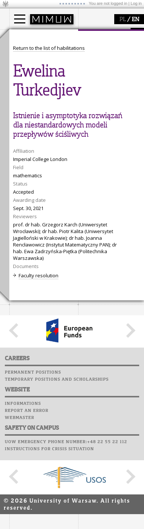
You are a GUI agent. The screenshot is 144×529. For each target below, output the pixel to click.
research (28, 174)
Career (19, 275)
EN (135, 20)
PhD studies (32, 64)
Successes (23, 289)
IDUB (24, 222)
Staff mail (24, 268)
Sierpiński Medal (37, 215)
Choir (17, 282)
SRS (42, 240)
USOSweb (21, 240)
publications (32, 202)
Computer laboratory (39, 254)
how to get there (37, 120)
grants (26, 209)
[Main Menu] (19, 19)
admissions (32, 78)
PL (122, 20)
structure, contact (38, 126)
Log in (136, 3)
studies (26, 36)
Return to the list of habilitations (49, 323)
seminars (29, 195)
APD (55, 240)
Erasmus (28, 71)
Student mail (28, 261)
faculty (25, 105)
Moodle (20, 247)
